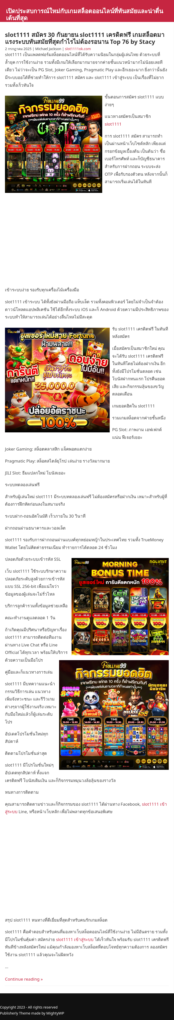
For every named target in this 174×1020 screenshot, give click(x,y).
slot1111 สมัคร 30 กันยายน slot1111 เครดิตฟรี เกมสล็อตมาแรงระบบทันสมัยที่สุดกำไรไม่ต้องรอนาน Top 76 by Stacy (84, 38)
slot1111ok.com (78, 48)
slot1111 (113, 124)
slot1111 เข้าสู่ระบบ (74, 939)
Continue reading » (24, 979)
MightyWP (55, 1013)
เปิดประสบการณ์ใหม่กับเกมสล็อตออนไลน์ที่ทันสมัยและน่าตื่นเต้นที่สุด (84, 14)
